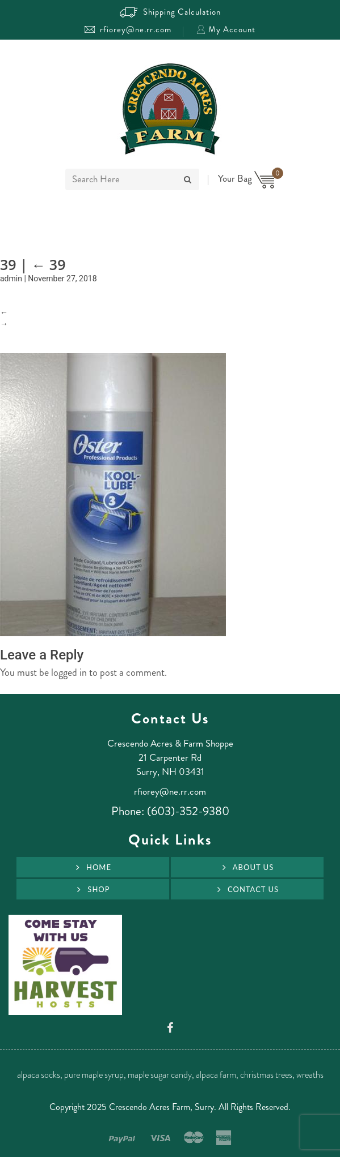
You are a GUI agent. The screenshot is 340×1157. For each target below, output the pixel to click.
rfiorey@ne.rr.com (128, 29)
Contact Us (253, 889)
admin (11, 278)
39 (48, 264)
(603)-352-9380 (188, 811)
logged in (69, 672)
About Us (253, 867)
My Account (225, 29)
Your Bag (246, 178)
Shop (98, 889)
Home (98, 867)
